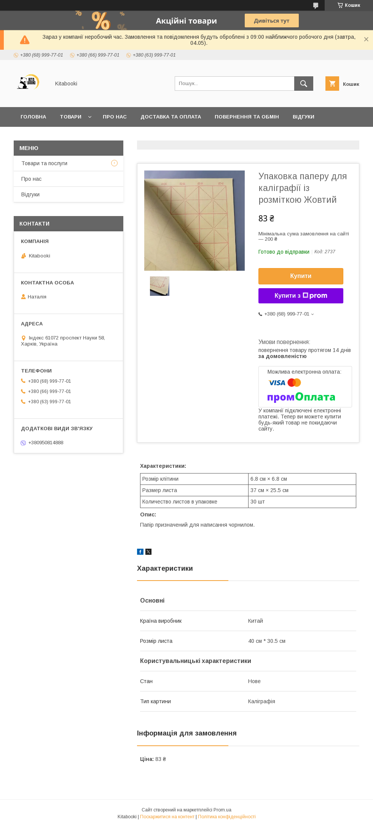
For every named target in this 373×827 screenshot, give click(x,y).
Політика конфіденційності (227, 816)
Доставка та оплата (170, 117)
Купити (301, 276)
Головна (33, 117)
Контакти (35, 136)
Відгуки (303, 117)
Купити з (300, 295)
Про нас (115, 117)
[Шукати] (303, 83)
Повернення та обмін (247, 117)
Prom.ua (222, 810)
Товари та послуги (44, 163)
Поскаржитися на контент (167, 816)
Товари (70, 117)
